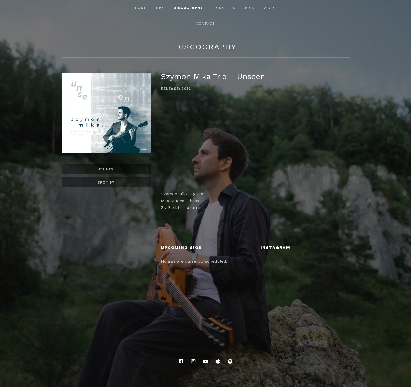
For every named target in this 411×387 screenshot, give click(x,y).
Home (141, 8)
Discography (188, 8)
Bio (159, 8)
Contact (205, 23)
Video (270, 8)
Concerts (224, 8)
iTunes (106, 169)
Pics (249, 8)
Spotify (106, 182)
